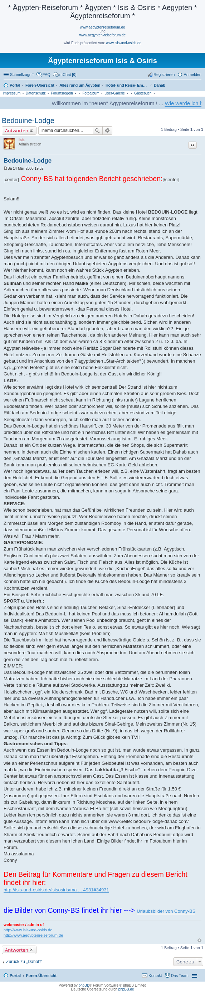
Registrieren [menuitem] (164, 74)
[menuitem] (65, 74)
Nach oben (199, 940)
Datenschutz (36, 93)
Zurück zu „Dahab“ (24, 961)
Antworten (16, 130)
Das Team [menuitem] (180, 975)
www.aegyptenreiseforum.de (102, 27)
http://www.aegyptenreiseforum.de (33, 935)
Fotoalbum (90, 93)
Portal (15, 85)
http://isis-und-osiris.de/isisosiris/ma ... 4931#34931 (56, 889)
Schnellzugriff (22, 74)
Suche (97, 130)
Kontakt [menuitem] (155, 975)
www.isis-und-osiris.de (123, 43)
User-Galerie (114, 93)
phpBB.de (126, 989)
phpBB (84, 985)
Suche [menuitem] (199, 86)
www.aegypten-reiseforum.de (102, 35)
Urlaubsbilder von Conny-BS (166, 911)
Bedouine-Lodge (28, 120)
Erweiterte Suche (107, 130)
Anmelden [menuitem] (192, 74)
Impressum (11, 93)
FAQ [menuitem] (46, 74)
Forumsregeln (62, 93)
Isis (22, 140)
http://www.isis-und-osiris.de (28, 930)
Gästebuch (142, 93)
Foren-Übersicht (41, 975)
